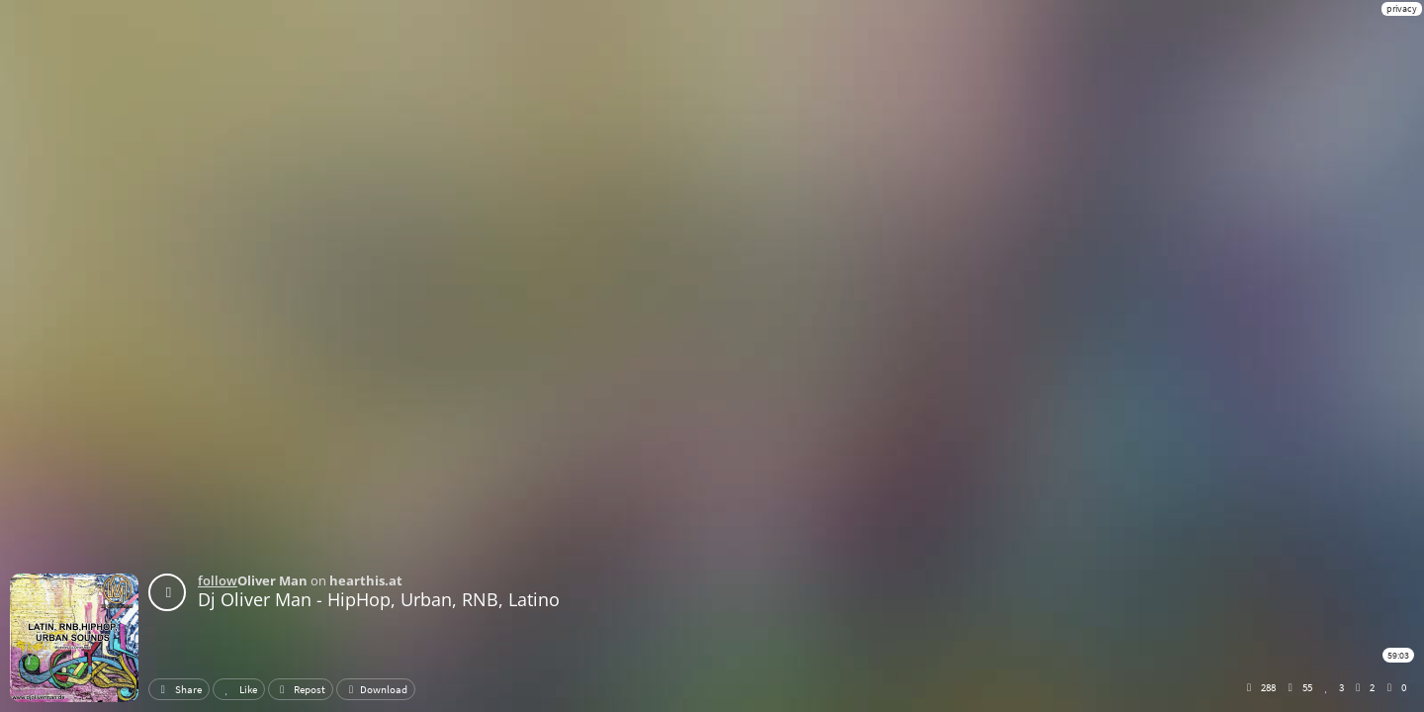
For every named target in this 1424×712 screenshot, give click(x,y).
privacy (1401, 8)
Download (375, 689)
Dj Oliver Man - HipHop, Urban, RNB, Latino (379, 599)
